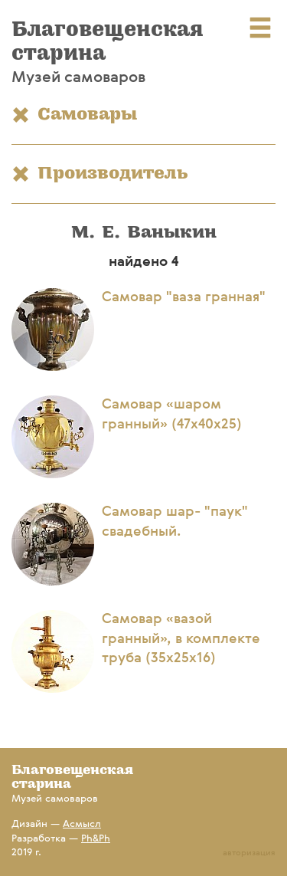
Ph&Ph (95, 839)
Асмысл (82, 824)
